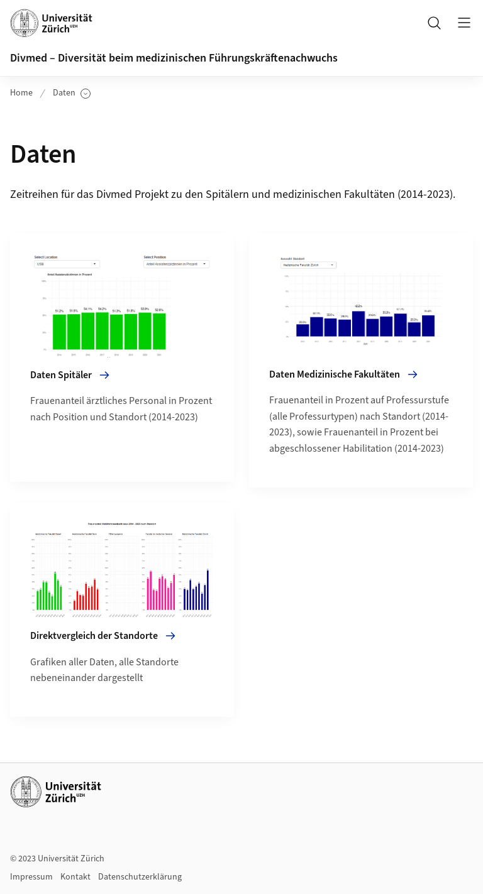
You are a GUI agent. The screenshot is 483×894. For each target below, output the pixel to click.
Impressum (31, 877)
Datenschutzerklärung (140, 877)
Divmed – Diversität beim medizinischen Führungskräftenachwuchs (174, 58)
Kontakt (75, 877)
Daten (72, 93)
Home (21, 93)
